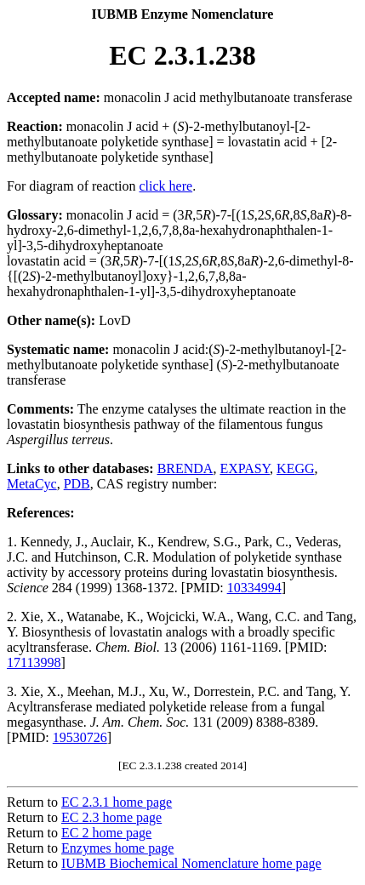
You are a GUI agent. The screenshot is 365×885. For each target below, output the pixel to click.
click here (166, 186)
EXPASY (245, 468)
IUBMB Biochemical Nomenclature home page (191, 863)
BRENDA (185, 468)
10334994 (254, 587)
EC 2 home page (106, 832)
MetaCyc (32, 484)
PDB (77, 484)
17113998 (33, 662)
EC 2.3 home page (111, 817)
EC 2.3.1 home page (116, 802)
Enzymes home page (117, 848)
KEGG (295, 468)
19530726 (80, 737)
